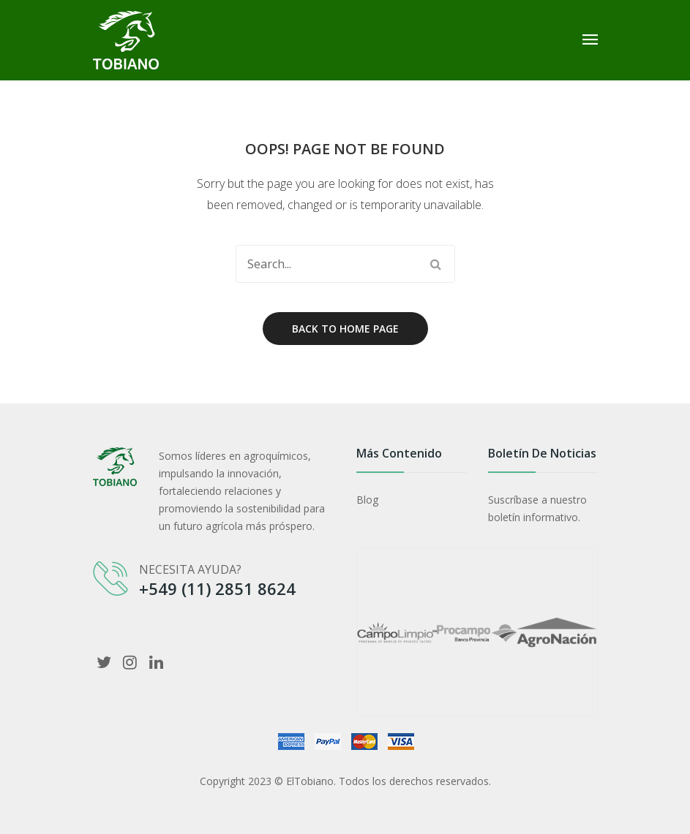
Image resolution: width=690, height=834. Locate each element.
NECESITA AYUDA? (190, 569)
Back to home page (345, 329)
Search (436, 264)
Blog (367, 500)
